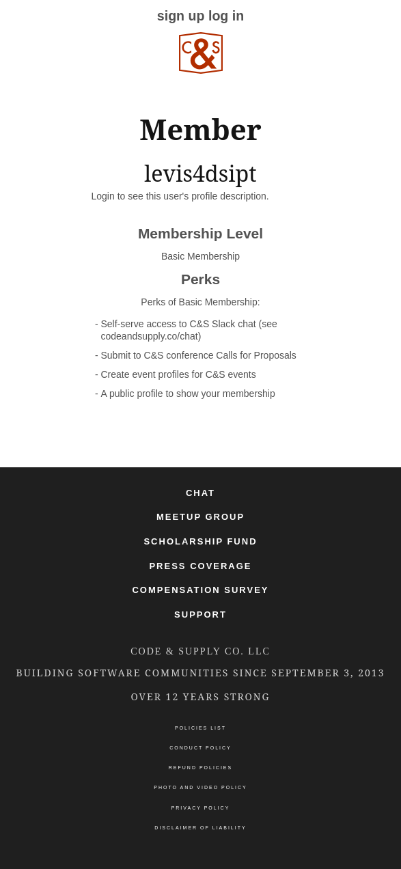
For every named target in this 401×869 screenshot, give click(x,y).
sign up (181, 15)
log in (226, 15)
